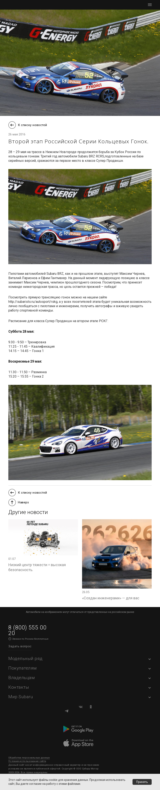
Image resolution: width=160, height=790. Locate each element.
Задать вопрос (20, 646)
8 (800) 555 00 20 (27, 630)
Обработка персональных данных (29, 757)
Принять (142, 782)
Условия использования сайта (27, 761)
